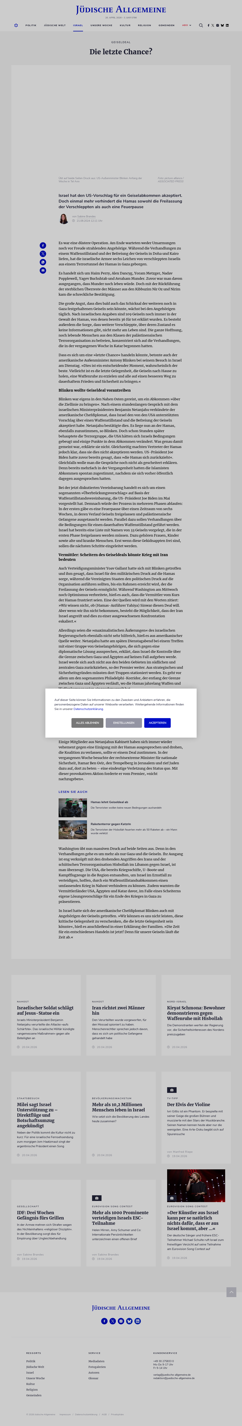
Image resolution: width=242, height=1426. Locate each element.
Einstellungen (123, 723)
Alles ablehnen (87, 723)
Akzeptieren (157, 723)
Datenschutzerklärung (88, 709)
